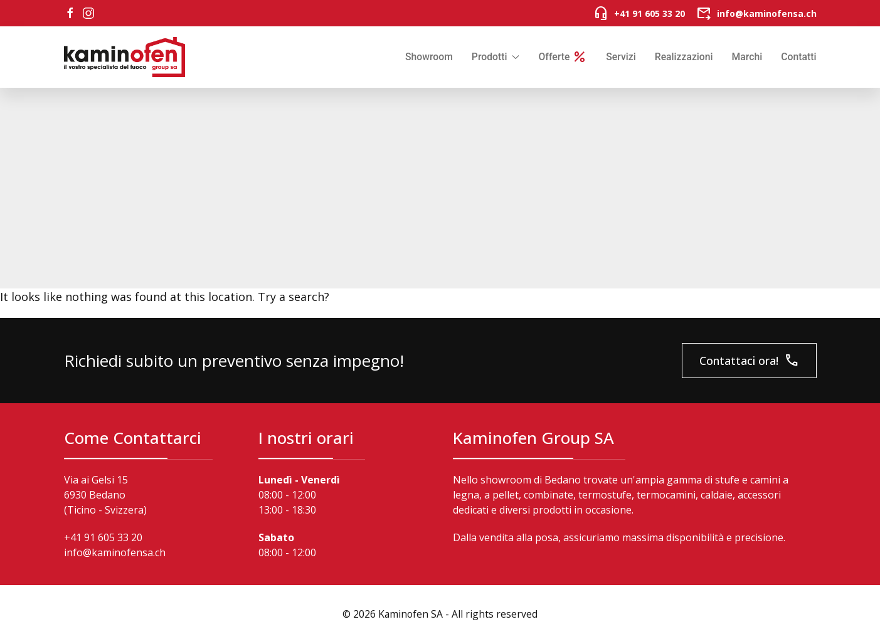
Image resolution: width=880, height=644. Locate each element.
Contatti (798, 57)
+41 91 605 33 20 (103, 537)
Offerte (562, 57)
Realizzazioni (684, 57)
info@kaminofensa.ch (115, 552)
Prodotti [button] (496, 57)
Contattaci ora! (749, 360)
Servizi (620, 57)
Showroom (429, 57)
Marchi (747, 57)
